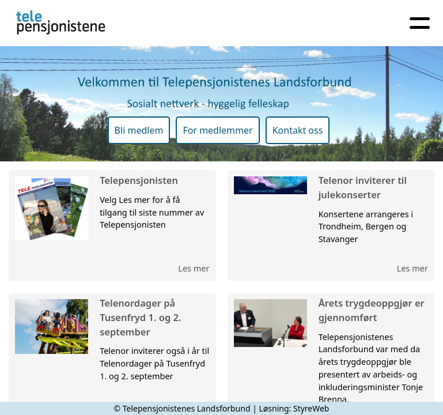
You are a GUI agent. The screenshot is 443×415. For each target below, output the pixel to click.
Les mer (193, 268)
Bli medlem (139, 130)
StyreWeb (311, 408)
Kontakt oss (297, 130)
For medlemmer (217, 130)
